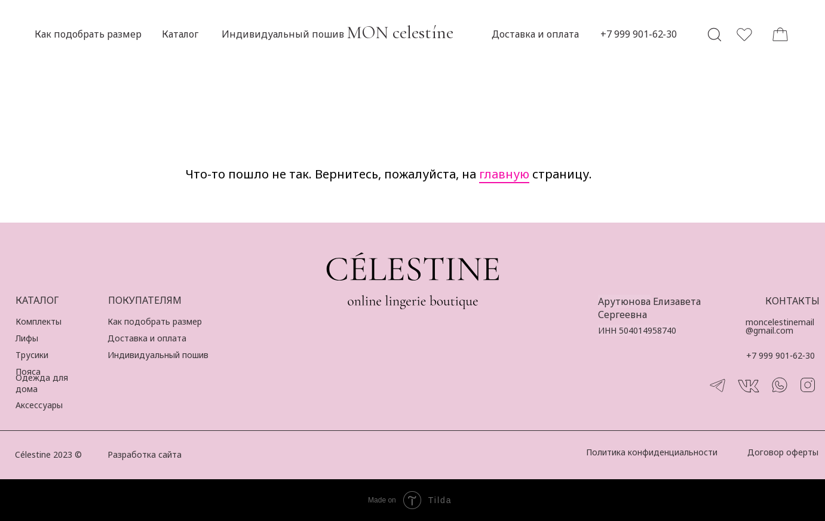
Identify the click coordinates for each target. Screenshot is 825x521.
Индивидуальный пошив (158, 354)
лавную (506, 174)
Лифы (27, 338)
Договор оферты (782, 452)
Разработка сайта (145, 454)
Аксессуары (39, 405)
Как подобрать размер (155, 321)
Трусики (32, 354)
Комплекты (39, 321)
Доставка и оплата (147, 338)
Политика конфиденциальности (651, 452)
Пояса (28, 371)
